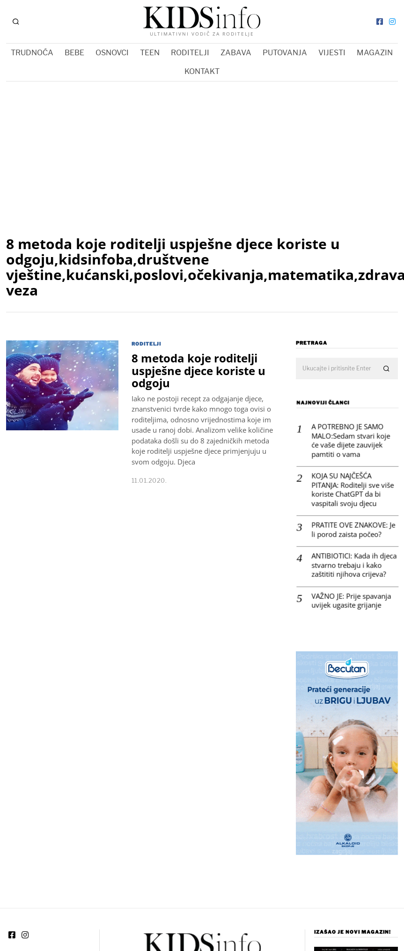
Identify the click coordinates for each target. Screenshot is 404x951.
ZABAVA (235, 52)
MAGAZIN (375, 52)
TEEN (150, 52)
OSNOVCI (112, 52)
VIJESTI (331, 52)
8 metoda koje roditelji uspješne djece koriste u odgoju (198, 370)
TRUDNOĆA (32, 52)
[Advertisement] (202, 151)
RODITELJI (190, 52)
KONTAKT (202, 71)
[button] (386, 369)
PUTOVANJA (285, 52)
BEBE (74, 52)
